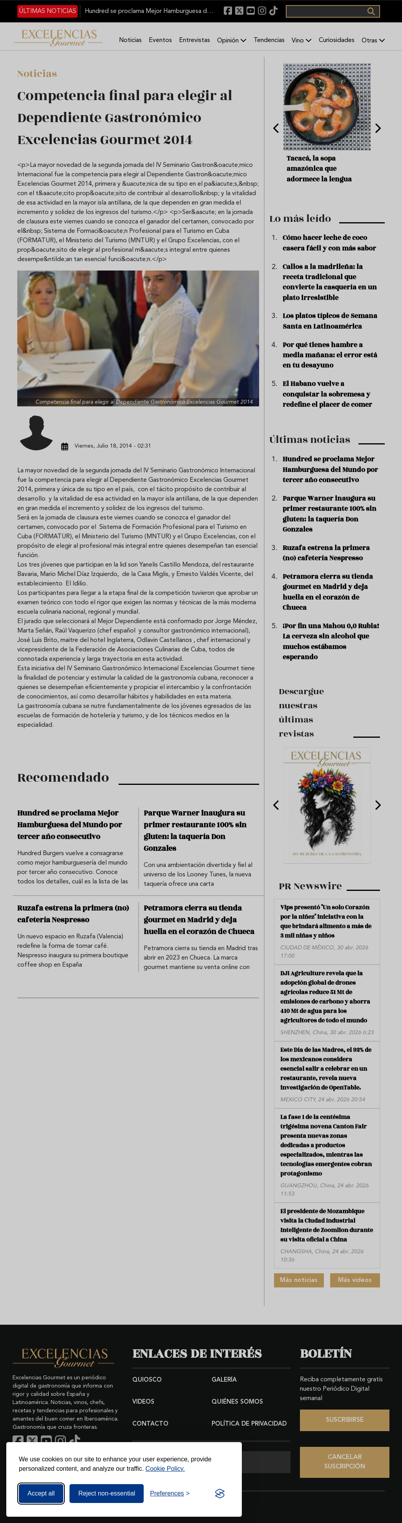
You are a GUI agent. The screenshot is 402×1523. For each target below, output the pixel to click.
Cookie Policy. (165, 1468)
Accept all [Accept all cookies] (41, 1493)
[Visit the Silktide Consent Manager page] (219, 1493)
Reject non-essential (106, 1493)
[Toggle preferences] (170, 1493)
